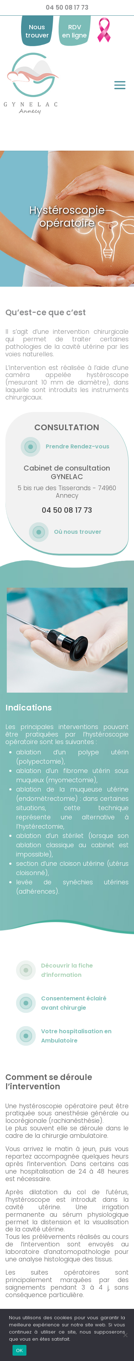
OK (19, 1350)
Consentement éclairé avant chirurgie (73, 1003)
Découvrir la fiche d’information (67, 970)
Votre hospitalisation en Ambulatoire (76, 1036)
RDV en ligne (74, 31)
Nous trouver (37, 31)
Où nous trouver (77, 532)
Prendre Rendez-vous (77, 446)
